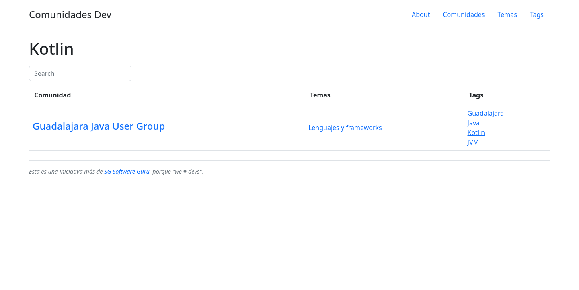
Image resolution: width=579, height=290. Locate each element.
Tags (537, 14)
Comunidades (464, 14)
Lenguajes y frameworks (345, 127)
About (421, 14)
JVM (473, 142)
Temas (507, 14)
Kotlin (476, 132)
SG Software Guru (127, 171)
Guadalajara (486, 113)
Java (474, 122)
